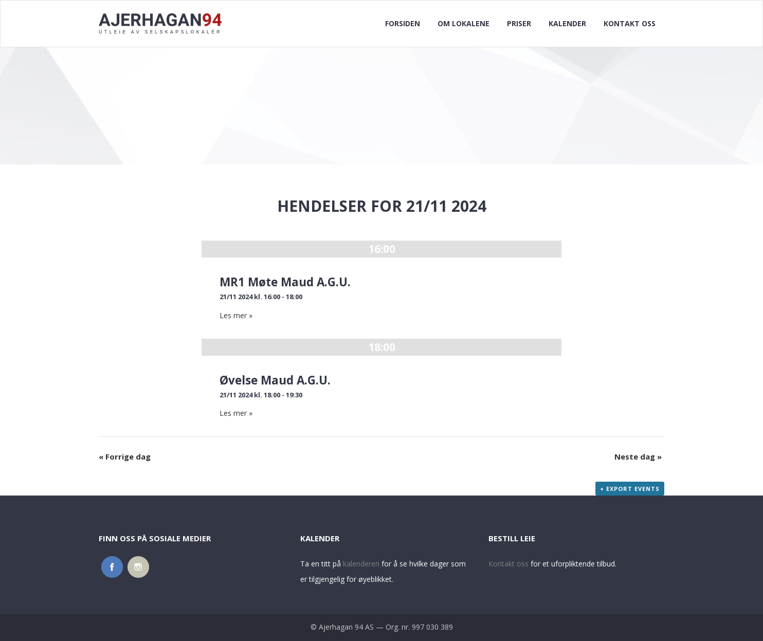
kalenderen (361, 564)
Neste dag (638, 456)
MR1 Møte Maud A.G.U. (285, 282)
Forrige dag (125, 456)
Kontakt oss (508, 564)
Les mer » (236, 315)
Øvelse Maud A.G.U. (275, 380)
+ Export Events (630, 488)
